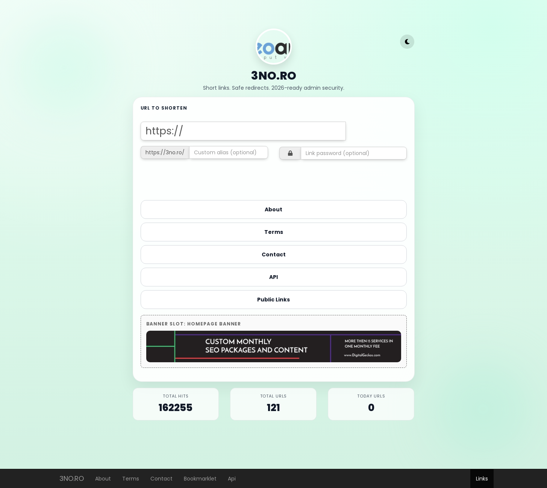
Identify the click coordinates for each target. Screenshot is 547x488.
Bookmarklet (200, 478)
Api (232, 478)
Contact (161, 478)
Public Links (273, 299)
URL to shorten (164, 108)
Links (482, 478)
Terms (130, 478)
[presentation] (198, 178)
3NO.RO (71, 477)
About (103, 478)
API (273, 277)
